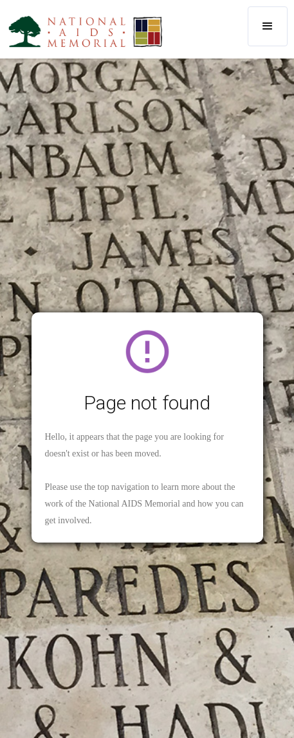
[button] (268, 26)
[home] (82, 31)
